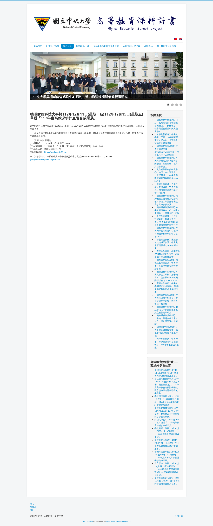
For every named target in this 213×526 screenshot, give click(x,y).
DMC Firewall (87, 521)
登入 (32, 504)
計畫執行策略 (52, 46)
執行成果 (67, 46)
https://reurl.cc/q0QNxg (55, 152)
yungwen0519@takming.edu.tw (45, 159)
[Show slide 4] (181, 105)
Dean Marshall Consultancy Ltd (118, 521)
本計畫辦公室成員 (131, 46)
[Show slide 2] (172, 105)
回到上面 (178, 516)
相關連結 (148, 46)
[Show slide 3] (176, 105)
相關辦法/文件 (82, 46)
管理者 (33, 507)
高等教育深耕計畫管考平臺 (106, 46)
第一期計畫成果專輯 (166, 46)
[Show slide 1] (168, 105)
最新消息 (38, 46)
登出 (32, 510)
